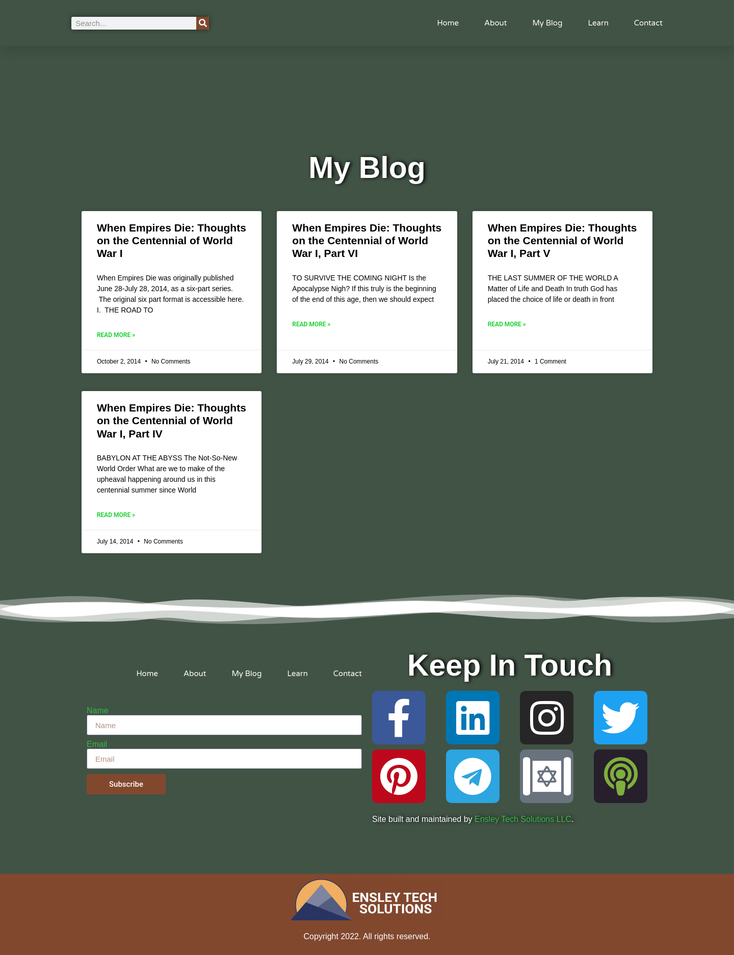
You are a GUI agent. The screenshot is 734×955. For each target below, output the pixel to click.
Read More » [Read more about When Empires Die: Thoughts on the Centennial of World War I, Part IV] (116, 515)
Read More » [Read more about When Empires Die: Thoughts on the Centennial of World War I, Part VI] (311, 324)
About (495, 23)
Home (448, 23)
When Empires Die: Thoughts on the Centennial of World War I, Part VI (366, 240)
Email (97, 744)
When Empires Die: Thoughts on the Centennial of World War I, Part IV (171, 420)
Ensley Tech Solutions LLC (523, 819)
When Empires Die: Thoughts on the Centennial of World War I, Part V (562, 240)
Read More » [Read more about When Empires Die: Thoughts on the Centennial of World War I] (116, 335)
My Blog (547, 23)
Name (98, 711)
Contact (648, 23)
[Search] (202, 23)
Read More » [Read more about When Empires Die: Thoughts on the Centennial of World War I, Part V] (507, 324)
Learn (598, 23)
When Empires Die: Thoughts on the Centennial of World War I (171, 240)
